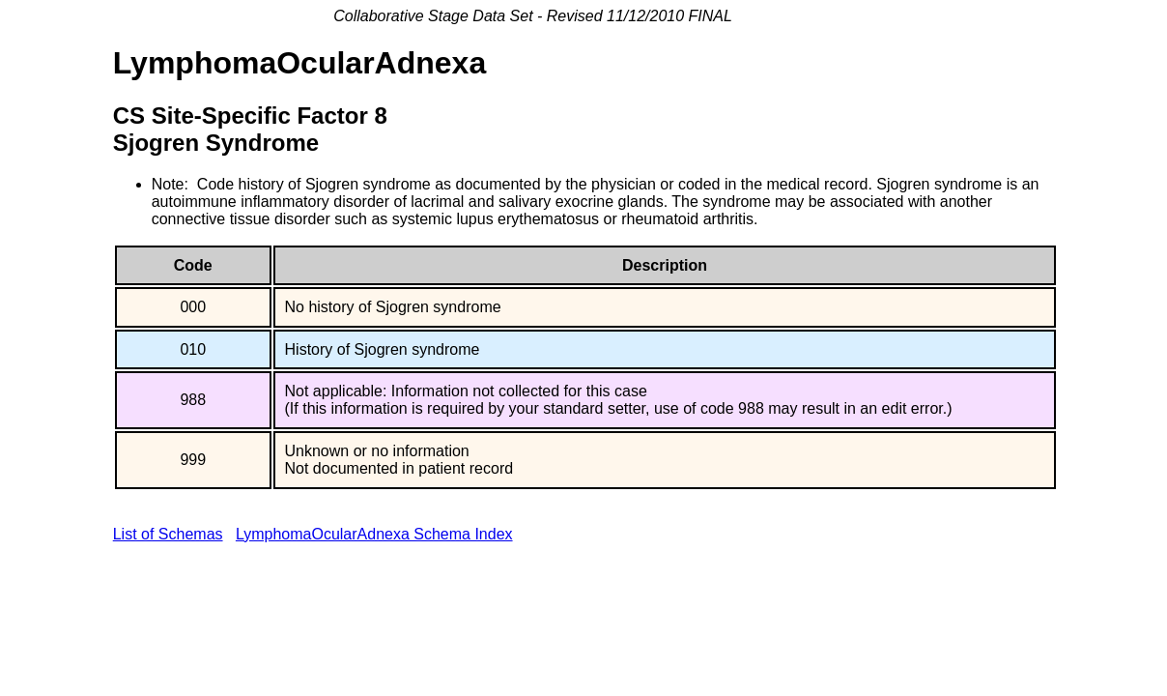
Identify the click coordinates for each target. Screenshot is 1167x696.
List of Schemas (168, 534)
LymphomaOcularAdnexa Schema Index (374, 534)
